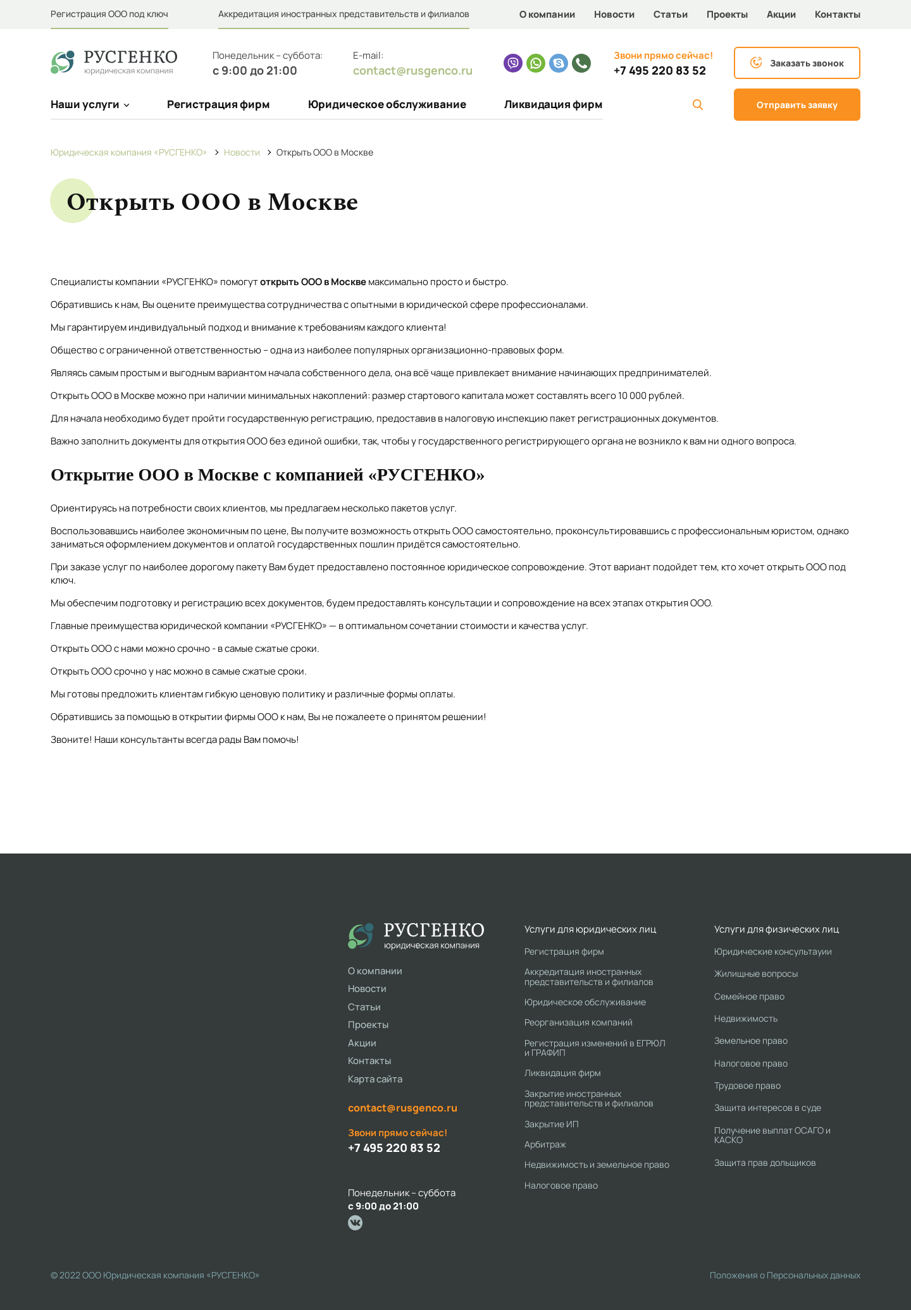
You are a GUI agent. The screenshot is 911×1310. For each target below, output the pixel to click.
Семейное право (749, 996)
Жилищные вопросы (756, 973)
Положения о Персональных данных (785, 1275)
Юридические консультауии (773, 951)
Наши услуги (90, 104)
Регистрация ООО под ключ (109, 14)
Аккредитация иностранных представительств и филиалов (343, 14)
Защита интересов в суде (767, 1107)
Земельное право (751, 1040)
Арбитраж (545, 1144)
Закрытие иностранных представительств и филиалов (589, 1098)
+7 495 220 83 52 (660, 70)
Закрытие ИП (551, 1124)
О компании (547, 14)
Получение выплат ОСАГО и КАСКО (772, 1135)
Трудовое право (747, 1085)
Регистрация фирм (218, 104)
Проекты (727, 14)
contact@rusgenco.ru (413, 70)
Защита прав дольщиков (765, 1162)
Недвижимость (746, 1018)
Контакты (837, 14)
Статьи (671, 14)
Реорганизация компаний (578, 1022)
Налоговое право (561, 1185)
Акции (781, 14)
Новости (614, 14)
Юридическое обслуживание (387, 104)
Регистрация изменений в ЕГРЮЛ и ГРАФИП (595, 1048)
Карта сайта (375, 1079)
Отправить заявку (797, 105)
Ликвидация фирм (553, 104)
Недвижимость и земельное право (596, 1164)
